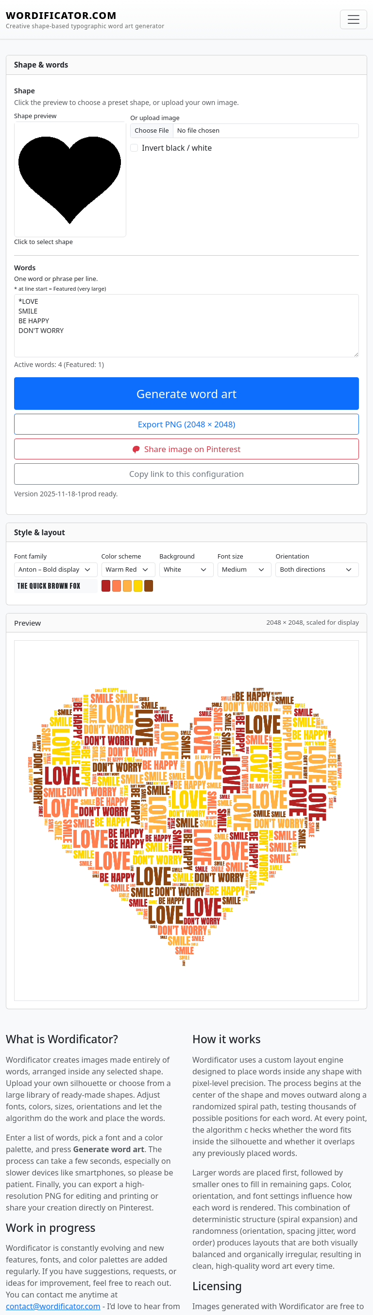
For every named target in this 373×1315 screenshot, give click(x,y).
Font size (230, 556)
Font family (30, 556)
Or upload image (154, 117)
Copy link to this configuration (186, 473)
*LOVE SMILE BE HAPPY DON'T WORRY (186, 325)
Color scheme (121, 556)
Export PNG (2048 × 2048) (187, 424)
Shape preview (35, 115)
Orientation (292, 556)
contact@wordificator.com (53, 1306)
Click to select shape (43, 241)
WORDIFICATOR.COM (85, 20)
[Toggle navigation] (353, 19)
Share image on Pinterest (187, 449)
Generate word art (186, 394)
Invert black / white (177, 147)
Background (177, 556)
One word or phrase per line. (60, 283)
